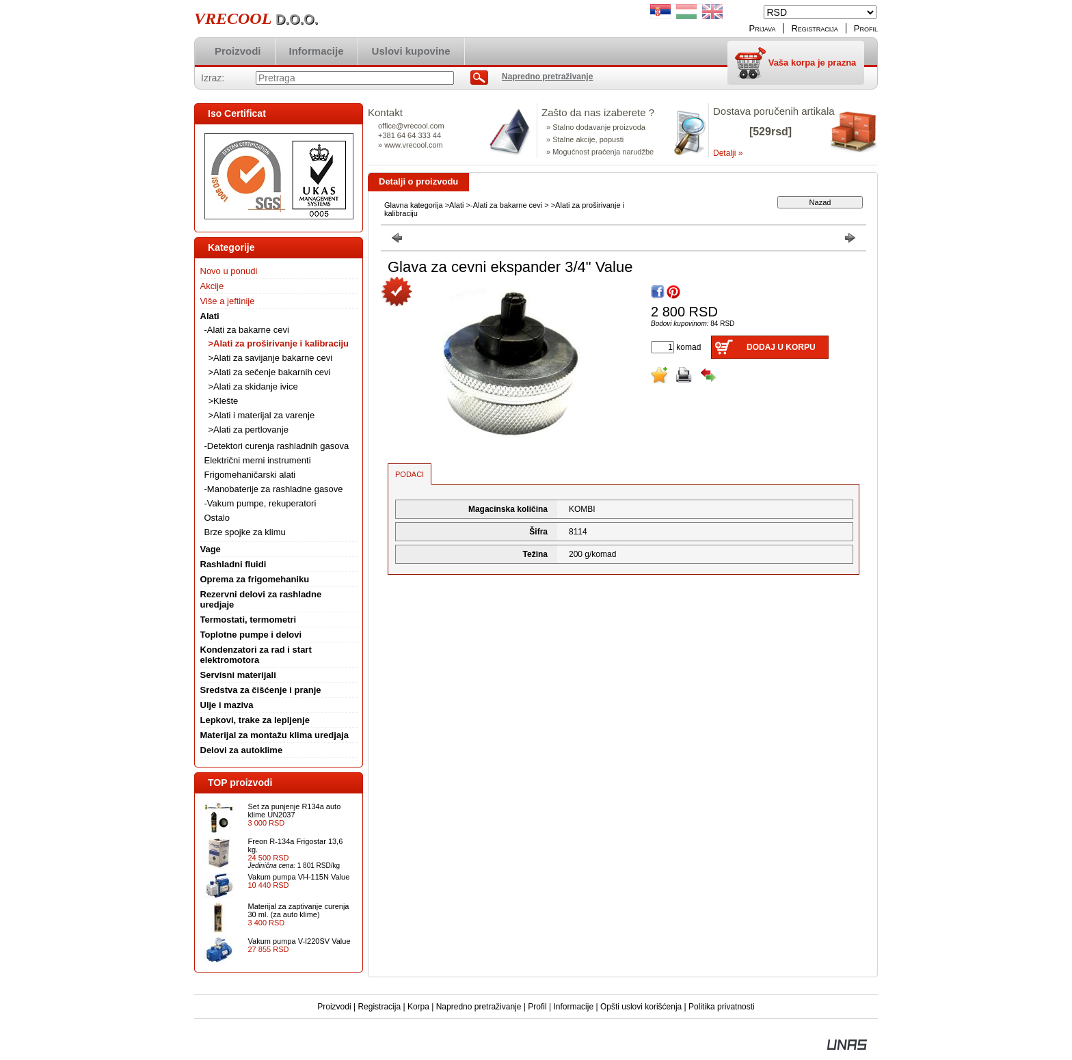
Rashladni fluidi (233, 564)
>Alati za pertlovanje (249, 429)
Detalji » (727, 153)
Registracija (379, 1006)
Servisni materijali (238, 675)
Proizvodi (334, 1006)
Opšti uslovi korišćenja (641, 1006)
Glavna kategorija (413, 205)
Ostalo (217, 518)
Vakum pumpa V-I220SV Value (299, 941)
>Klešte (224, 401)
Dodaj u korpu (781, 347)
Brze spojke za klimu (245, 532)
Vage (210, 549)
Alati (456, 205)
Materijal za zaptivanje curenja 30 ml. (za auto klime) (298, 910)
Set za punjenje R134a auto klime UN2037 (294, 810)
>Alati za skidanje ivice (253, 386)
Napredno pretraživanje (479, 1006)
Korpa (418, 1006)
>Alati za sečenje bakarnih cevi (270, 372)
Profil (537, 1006)
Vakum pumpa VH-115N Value (299, 877)
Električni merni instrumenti (257, 460)
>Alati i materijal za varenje (262, 415)
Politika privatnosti (721, 1006)
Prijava (762, 28)
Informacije (573, 1006)
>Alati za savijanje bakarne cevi (271, 358)
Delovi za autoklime (241, 750)
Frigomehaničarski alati (250, 475)
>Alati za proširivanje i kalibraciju (279, 343)
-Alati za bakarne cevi (506, 205)
